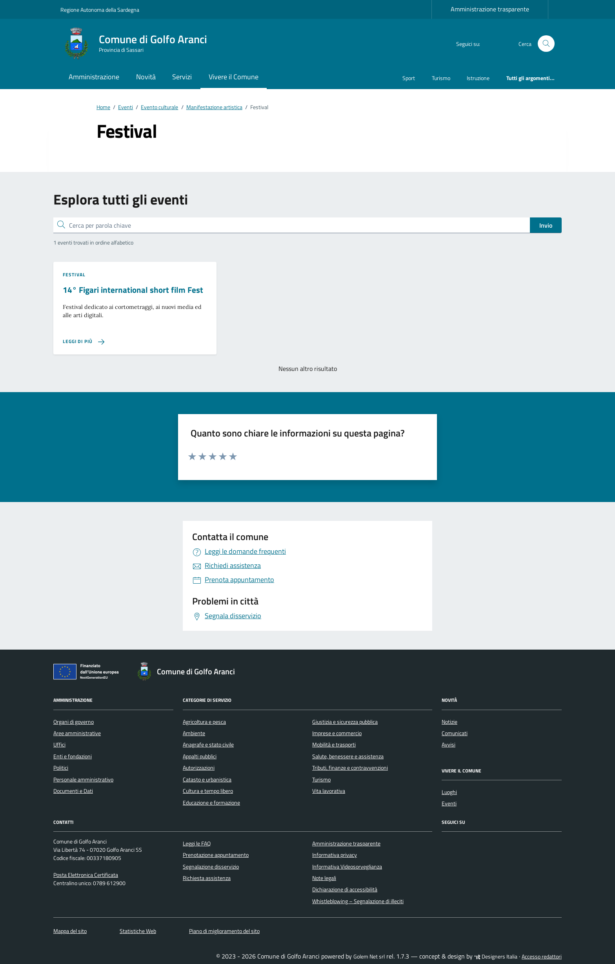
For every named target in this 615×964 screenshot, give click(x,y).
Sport (408, 78)
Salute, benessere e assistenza (348, 756)
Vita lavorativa (328, 791)
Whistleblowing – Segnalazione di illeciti (358, 901)
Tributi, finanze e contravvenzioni (350, 767)
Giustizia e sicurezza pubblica (345, 722)
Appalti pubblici (200, 756)
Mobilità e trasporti (334, 744)
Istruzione (478, 78)
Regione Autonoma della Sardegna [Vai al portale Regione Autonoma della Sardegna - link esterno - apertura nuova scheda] (99, 9)
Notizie (449, 722)
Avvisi (448, 744)
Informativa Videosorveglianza (347, 866)
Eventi (449, 803)
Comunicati (455, 733)
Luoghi (449, 792)
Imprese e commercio (337, 733)
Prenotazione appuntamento (216, 855)
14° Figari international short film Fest (133, 290)
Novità (146, 76)
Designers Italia (495, 956)
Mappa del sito (70, 931)
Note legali (324, 878)
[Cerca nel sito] (546, 43)
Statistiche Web (138, 931)
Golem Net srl (369, 956)
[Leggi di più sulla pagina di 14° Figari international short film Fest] (83, 341)
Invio (545, 225)
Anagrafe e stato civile (208, 744)
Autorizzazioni (199, 767)
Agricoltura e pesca (204, 722)
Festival (74, 274)
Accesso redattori (542, 956)
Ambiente (194, 733)
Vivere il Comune (233, 76)
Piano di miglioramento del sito (224, 931)
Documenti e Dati (73, 791)
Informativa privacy (334, 855)
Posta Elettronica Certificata (85, 875)
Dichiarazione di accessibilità (344, 889)
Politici (60, 767)
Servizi (182, 76)
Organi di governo (73, 722)
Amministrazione (94, 76)
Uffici (59, 744)
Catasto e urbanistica (207, 779)
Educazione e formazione (211, 802)
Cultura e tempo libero (208, 791)
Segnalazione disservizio (211, 866)
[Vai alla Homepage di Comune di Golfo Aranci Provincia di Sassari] (138, 43)
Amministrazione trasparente (490, 9)
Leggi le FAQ (197, 843)
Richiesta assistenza (207, 878)
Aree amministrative (77, 733)
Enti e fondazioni (72, 756)
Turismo (441, 78)
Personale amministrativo (83, 779)
